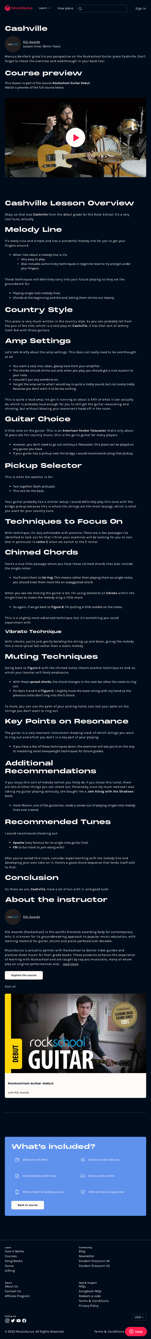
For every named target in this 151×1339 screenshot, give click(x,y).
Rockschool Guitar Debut (30, 1084)
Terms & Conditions (94, 1301)
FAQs (82, 1286)
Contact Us (13, 1291)
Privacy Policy (89, 1306)
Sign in (140, 8)
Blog (82, 1251)
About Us (11, 1286)
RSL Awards (31, 42)
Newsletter (86, 1256)
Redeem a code (90, 1296)
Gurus (9, 1266)
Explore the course (23, 975)
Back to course (28, 1205)
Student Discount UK (94, 1261)
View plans (66, 8)
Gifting (10, 1270)
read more (71, 964)
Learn (44, 8)
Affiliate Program (17, 1296)
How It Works (14, 1251)
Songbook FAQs (90, 1291)
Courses (11, 1256)
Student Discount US (94, 1266)
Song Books (13, 1261)
